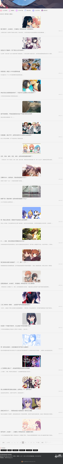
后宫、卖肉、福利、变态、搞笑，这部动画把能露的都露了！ (17, 156)
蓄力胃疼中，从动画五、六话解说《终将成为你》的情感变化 (17, 29)
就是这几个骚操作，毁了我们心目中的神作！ (13, 50)
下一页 (37, 442)
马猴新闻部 (15, 450)
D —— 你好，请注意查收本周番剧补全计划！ (13, 241)
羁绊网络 (10, 454)
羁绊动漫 (6, 14)
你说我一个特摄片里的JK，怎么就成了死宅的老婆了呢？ (16, 326)
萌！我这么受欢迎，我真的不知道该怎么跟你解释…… (15, 220)
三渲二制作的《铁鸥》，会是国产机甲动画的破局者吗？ (16, 304)
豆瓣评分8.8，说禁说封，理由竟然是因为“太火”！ (14, 177)
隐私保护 (6, 454)
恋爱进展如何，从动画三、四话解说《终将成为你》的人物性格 (17, 283)
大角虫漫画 (29, 450)
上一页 (8, 442)
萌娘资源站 (22, 450)
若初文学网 (3, 450)
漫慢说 (10, 14)
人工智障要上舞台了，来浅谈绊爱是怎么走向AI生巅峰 (15, 368)
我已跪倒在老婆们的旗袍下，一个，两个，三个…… (14, 262)
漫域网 (9, 450)
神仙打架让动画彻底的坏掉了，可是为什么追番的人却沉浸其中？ (18, 92)
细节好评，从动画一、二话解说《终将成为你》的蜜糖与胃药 (17, 432)
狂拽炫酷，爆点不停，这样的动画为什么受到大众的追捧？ (16, 135)
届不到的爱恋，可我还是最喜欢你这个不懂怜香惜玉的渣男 (16, 114)
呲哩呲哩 (35, 450)
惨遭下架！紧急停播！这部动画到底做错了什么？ (14, 198)
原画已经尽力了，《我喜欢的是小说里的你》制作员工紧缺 (16, 410)
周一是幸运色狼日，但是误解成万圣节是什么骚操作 (14, 347)
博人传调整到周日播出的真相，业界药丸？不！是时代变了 (16, 389)
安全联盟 (2, 454)
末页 (42, 442)
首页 (3, 442)
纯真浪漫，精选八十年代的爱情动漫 (10, 71)
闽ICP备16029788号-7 (8, 456)
